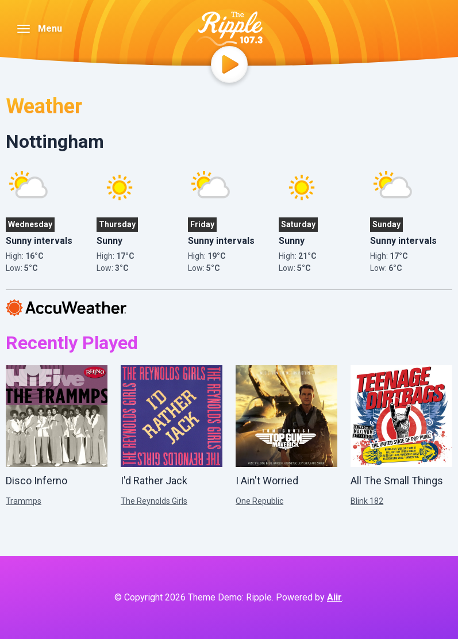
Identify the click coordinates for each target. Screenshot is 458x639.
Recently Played (72, 343)
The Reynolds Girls (154, 501)
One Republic (259, 501)
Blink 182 (367, 501)
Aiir (334, 597)
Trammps (23, 501)
